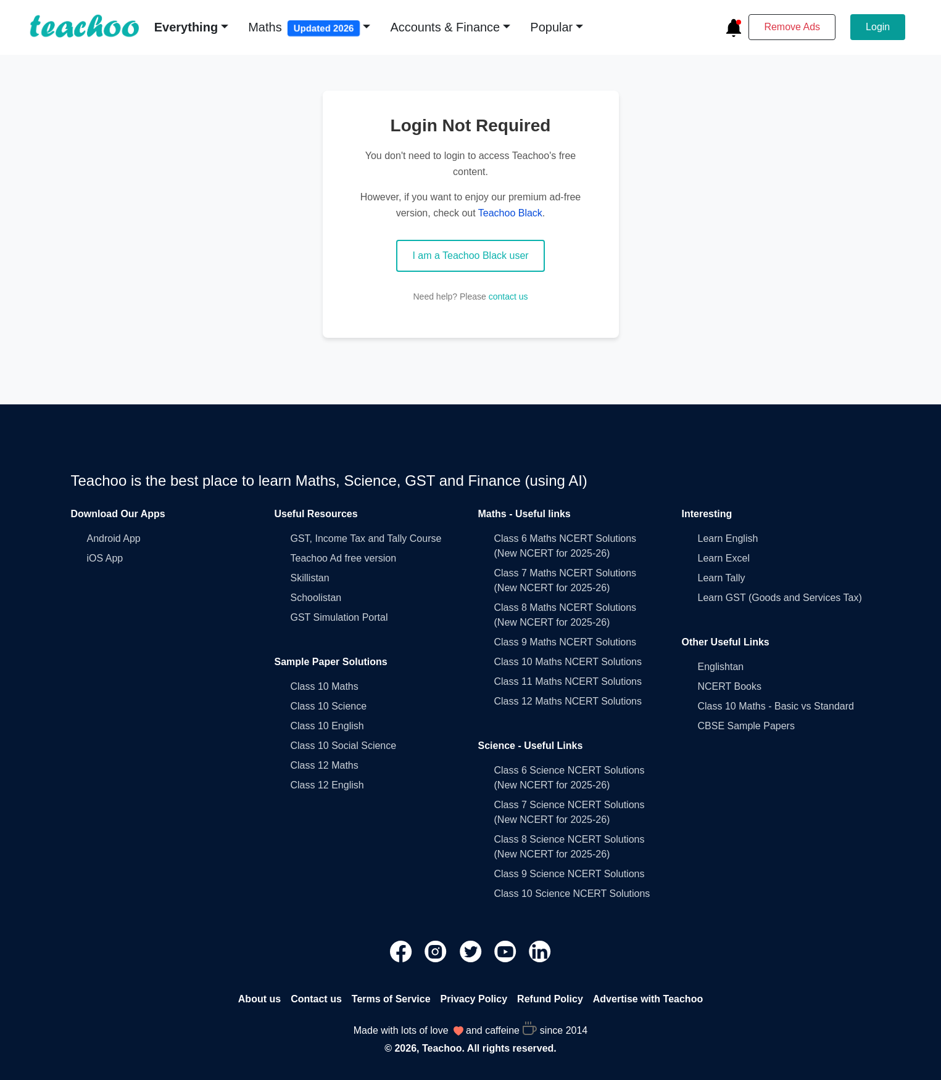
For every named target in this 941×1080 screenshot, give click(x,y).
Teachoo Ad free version (344, 558)
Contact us (316, 999)
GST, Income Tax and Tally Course (366, 538)
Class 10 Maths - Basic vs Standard (776, 706)
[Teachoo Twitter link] (472, 950)
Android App (114, 538)
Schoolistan (316, 597)
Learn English (728, 538)
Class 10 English (327, 726)
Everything (186, 27)
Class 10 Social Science (344, 745)
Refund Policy (550, 999)
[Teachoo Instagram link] (437, 950)
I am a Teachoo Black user (470, 255)
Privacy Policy (474, 999)
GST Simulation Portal (339, 617)
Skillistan (310, 578)
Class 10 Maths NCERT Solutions (568, 662)
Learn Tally (721, 578)
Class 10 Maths (325, 686)
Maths (304, 28)
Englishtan (721, 666)
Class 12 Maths (325, 765)
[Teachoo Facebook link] (402, 950)
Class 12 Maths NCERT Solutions (568, 701)
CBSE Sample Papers (746, 726)
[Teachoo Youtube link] (506, 950)
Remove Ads (792, 27)
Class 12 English (327, 785)
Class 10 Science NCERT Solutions (572, 893)
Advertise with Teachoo (648, 999)
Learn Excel (724, 558)
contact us (508, 296)
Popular (551, 27)
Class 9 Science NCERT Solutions (569, 874)
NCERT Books (729, 686)
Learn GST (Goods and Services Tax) (780, 597)
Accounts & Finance (445, 27)
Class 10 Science (329, 706)
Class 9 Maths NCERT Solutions (565, 642)
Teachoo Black (510, 213)
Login (878, 27)
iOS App (105, 558)
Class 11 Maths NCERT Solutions (568, 681)
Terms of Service (391, 999)
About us (259, 999)
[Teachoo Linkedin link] (540, 950)
